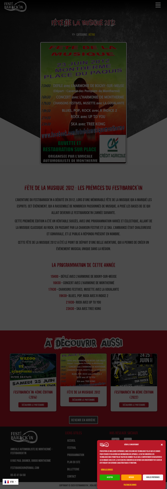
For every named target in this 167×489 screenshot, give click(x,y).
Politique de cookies (130, 485)
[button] (161, 444)
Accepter (110, 477)
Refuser (131, 477)
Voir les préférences (153, 477)
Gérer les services (107, 469)
